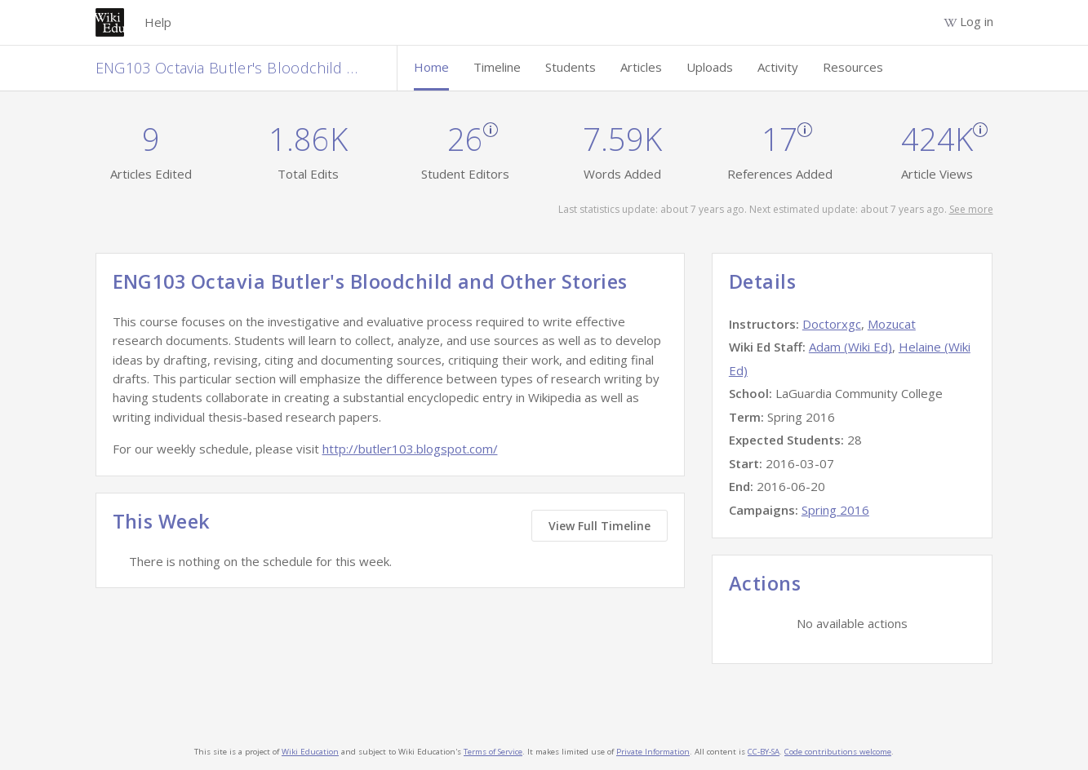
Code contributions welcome (837, 751)
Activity (777, 67)
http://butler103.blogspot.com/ (410, 448)
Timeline (497, 67)
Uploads (709, 67)
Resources (853, 67)
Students (570, 67)
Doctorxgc (831, 324)
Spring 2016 (835, 510)
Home (431, 67)
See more (971, 209)
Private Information (653, 751)
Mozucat (892, 324)
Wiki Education (310, 751)
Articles (641, 67)
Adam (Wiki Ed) (850, 347)
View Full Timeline (599, 525)
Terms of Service (493, 751)
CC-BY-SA (763, 751)
